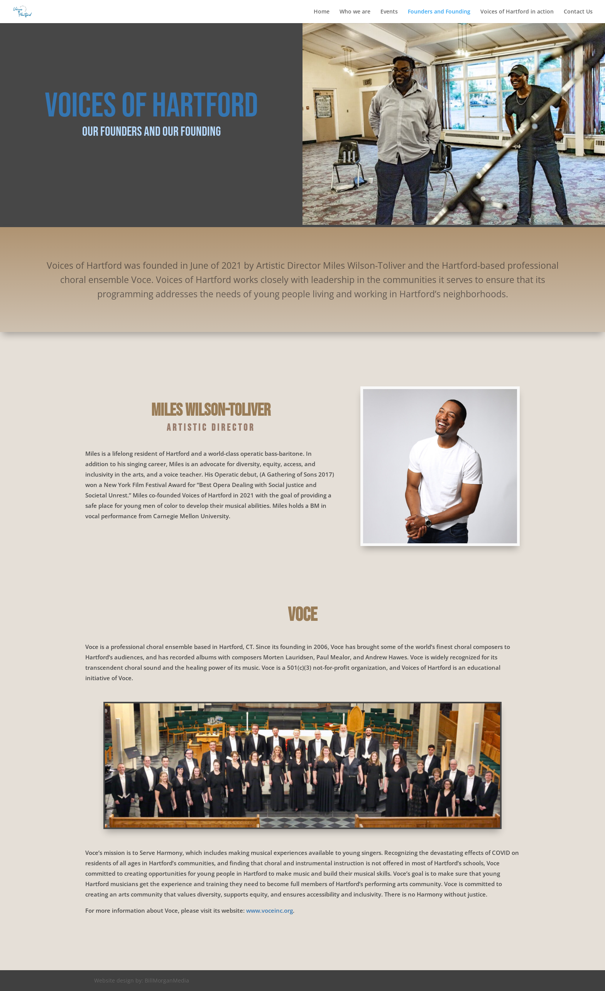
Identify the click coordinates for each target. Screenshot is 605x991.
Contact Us (578, 12)
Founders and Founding (439, 12)
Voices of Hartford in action (517, 12)
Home (322, 12)
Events (389, 12)
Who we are (355, 12)
